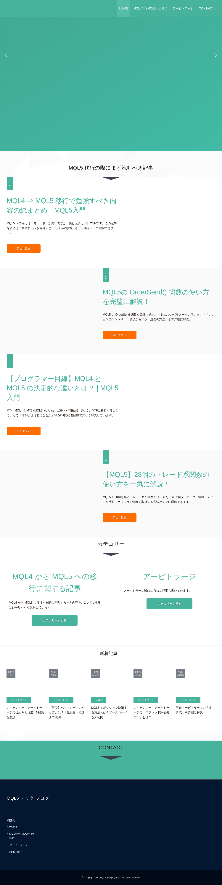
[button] (6, 55)
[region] (111, 55)
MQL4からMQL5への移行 (150, 8)
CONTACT (206, 8)
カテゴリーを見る (55, 620)
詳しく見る (23, 248)
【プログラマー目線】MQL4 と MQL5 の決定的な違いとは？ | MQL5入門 (62, 388)
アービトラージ (183, 8)
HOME (123, 8)
